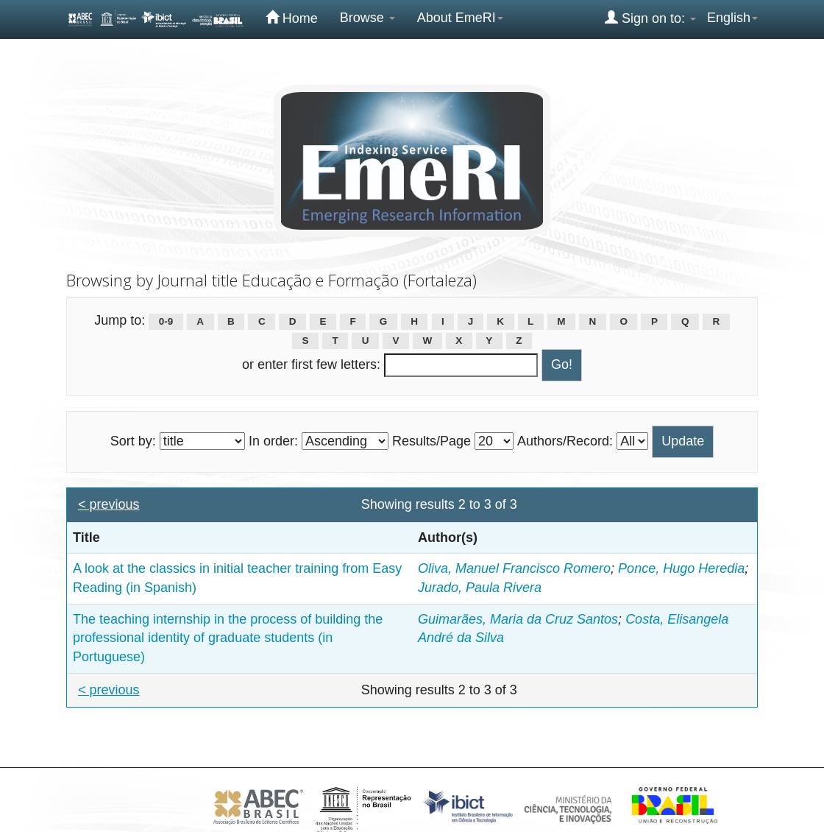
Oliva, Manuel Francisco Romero (514, 568)
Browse (367, 17)
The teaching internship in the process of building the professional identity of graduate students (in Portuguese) (228, 638)
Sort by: (133, 441)
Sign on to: (650, 18)
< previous (109, 504)
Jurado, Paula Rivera (479, 587)
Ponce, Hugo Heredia (681, 568)
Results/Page (431, 441)
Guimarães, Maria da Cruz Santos (518, 619)
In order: (273, 441)
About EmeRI (460, 17)
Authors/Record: (565, 441)
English (732, 17)
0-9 (166, 321)
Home (292, 18)
